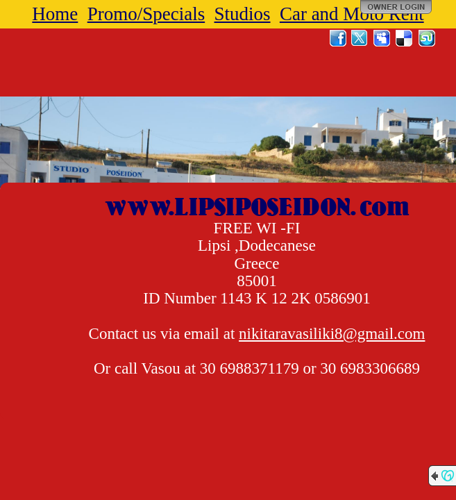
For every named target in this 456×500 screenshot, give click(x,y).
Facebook (338, 38)
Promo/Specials (146, 13)
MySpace (382, 38)
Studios (242, 13)
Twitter (360, 38)
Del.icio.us (404, 38)
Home (55, 13)
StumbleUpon (427, 38)
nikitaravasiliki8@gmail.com (332, 333)
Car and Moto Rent (352, 13)
